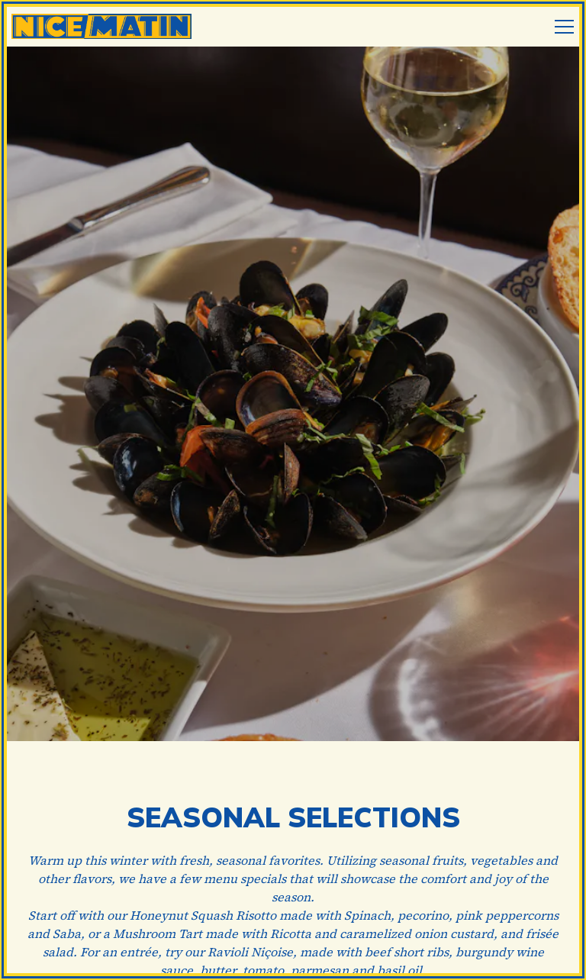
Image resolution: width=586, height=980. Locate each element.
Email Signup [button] (293, 959)
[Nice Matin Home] (102, 24)
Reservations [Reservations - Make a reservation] (293, 917)
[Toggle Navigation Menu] (564, 27)
